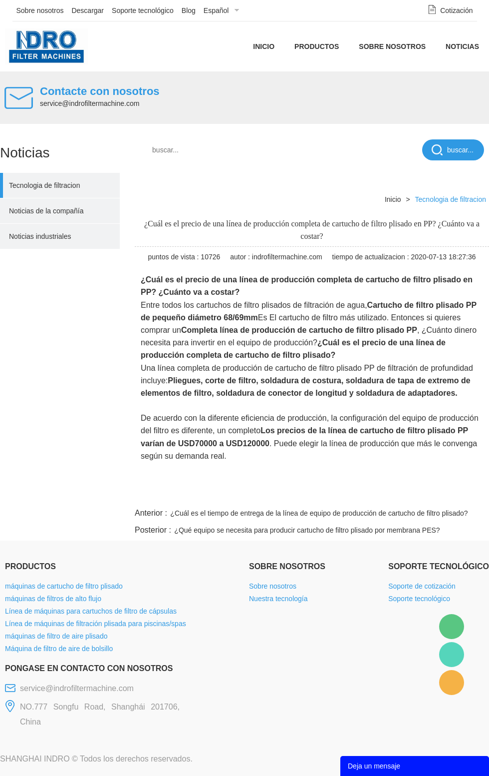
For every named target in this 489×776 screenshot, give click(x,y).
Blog (189, 10)
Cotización (456, 10)
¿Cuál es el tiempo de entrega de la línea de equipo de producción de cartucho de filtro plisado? (319, 513)
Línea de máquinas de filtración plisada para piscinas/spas (95, 624)
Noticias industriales (40, 236)
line (337, 494)
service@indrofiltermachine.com (89, 103)
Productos (316, 46)
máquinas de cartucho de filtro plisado (64, 586)
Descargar (87, 10)
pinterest (417, 494)
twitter (363, 494)
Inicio (263, 46)
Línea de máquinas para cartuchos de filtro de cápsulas (91, 611)
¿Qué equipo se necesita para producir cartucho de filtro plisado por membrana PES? (307, 530)
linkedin (471, 494)
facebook (310, 494)
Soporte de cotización (422, 586)
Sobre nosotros (40, 10)
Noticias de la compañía (46, 211)
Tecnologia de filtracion (44, 185)
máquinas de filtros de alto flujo (53, 599)
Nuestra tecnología (278, 599)
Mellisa (451, 654)
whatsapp (390, 494)
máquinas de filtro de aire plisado (56, 636)
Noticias (462, 46)
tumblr (444, 494)
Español (216, 10)
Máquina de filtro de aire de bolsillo (59, 649)
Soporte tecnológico (143, 10)
